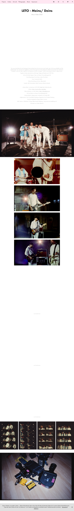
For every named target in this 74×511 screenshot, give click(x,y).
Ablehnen (36, 508)
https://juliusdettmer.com (44, 91)
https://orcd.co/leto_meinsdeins (39, 89)
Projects (4, 2)
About (28, 2)
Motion (9, 2)
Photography (22, 2)
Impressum (34, 2)
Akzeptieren (65, 507)
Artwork (15, 2)
